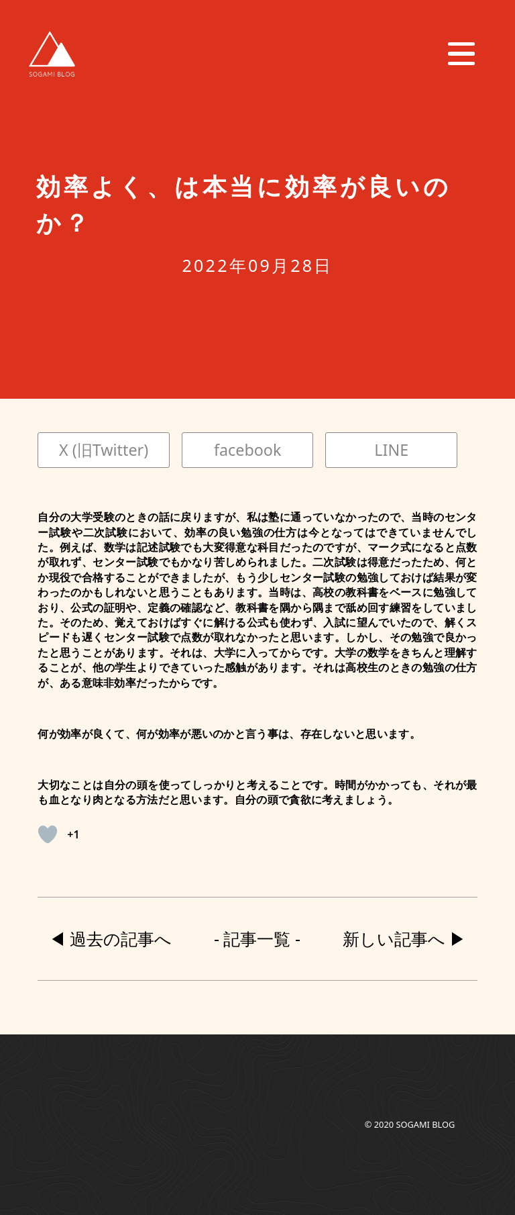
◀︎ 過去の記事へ (110, 938)
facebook (247, 449)
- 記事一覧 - (257, 938)
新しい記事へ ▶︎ (405, 938)
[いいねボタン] (48, 834)
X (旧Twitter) (103, 449)
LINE (391, 449)
